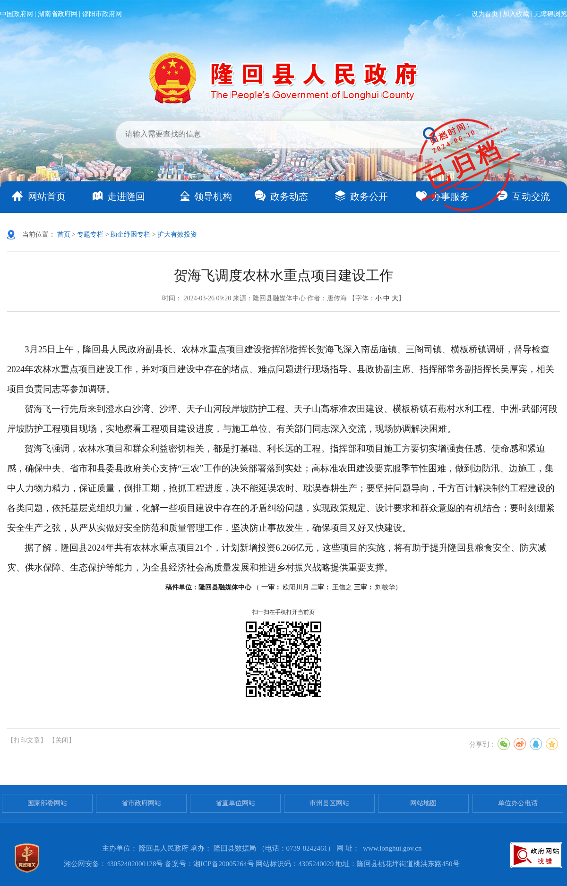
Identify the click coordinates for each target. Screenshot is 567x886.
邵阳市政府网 (102, 13)
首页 (63, 234)
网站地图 (423, 803)
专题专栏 (90, 234)
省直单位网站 (235, 803)
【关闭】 (62, 740)
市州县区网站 (329, 803)
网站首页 (47, 196)
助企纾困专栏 (130, 234)
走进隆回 (126, 196)
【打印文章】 (27, 740)
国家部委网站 (47, 803)
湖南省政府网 (57, 13)
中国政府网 (16, 13)
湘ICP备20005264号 (223, 864)
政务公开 (369, 196)
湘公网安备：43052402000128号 (113, 864)
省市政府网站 (141, 803)
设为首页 (485, 13)
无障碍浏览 (550, 13)
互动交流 (531, 196)
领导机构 (213, 196)
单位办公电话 (518, 803)
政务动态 (289, 196)
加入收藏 (516, 13)
